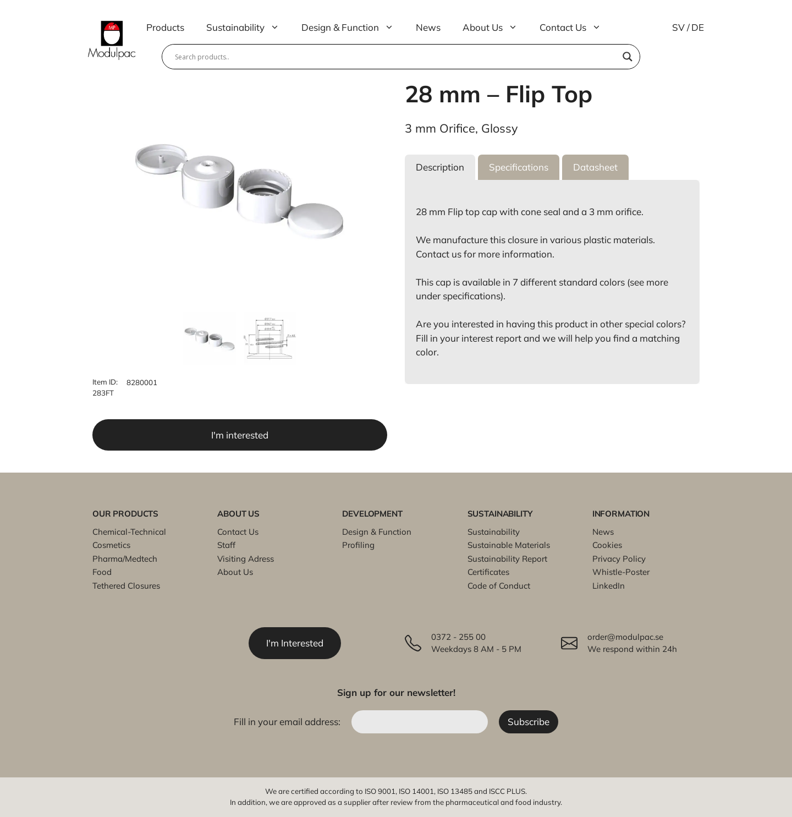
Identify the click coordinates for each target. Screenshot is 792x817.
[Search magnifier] (627, 56)
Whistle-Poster (621, 572)
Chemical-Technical (129, 532)
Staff (226, 545)
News (428, 27)
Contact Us (576, 27)
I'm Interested (294, 643)
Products (165, 27)
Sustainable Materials (509, 545)
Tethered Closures (126, 585)
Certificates (488, 572)
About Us (496, 27)
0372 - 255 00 (458, 637)
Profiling (358, 545)
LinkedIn (608, 585)
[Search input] (396, 56)
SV (678, 27)
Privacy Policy (619, 558)
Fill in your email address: (288, 721)
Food (102, 572)
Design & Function (353, 27)
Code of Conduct (499, 585)
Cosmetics (111, 545)
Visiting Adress (245, 558)
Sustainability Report (507, 558)
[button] (440, 167)
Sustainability (248, 27)
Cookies (607, 545)
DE (697, 27)
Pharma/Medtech (124, 558)
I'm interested (239, 435)
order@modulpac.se (625, 637)
